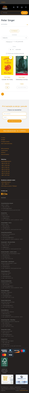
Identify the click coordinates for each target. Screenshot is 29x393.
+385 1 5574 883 (5, 284)
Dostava (3, 152)
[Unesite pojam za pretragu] (14, 12)
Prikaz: (14, 46)
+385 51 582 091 (5, 167)
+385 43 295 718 (5, 163)
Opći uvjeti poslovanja (6, 143)
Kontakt (3, 139)
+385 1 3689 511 (5, 184)
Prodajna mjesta (5, 141)
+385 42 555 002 (5, 255)
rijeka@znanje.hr (6, 227)
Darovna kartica (5, 154)
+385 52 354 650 (5, 173)
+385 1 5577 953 (5, 175)
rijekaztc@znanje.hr (7, 276)
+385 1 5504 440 (5, 165)
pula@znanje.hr (6, 218)
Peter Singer (7, 77)
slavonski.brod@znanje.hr (8, 237)
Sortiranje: (14, 34)
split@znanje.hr (6, 247)
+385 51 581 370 (5, 274)
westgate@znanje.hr (7, 295)
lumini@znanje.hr (6, 256)
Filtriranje (14, 30)
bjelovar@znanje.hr (7, 315)
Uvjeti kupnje (4, 150)
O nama (3, 137)
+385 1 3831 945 (5, 342)
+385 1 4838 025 (5, 323)
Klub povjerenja (5, 148)
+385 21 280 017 (5, 332)
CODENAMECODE (23, 390)
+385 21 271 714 (5, 245)
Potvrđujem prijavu (14, 121)
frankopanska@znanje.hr (8, 286)
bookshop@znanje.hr (7, 208)
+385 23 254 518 (5, 169)
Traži (24, 12)
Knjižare (3, 2)
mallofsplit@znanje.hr (7, 334)
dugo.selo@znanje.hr (7, 324)
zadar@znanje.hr (6, 266)
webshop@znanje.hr (6, 161)
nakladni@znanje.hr (6, 182)
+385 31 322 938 (5, 303)
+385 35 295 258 (5, 171)
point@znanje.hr (6, 344)
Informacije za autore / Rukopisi (9, 186)
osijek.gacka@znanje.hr (8, 305)
